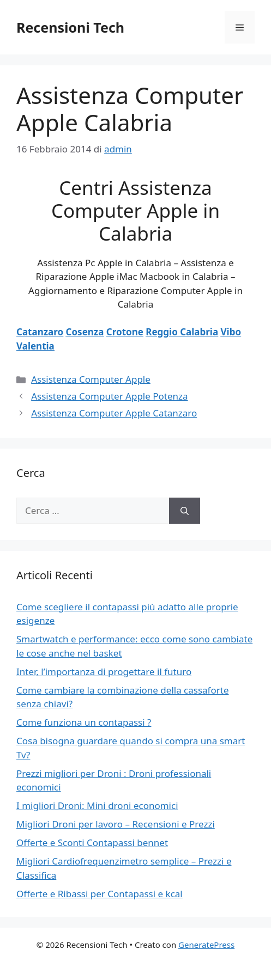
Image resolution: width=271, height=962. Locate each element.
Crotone (124, 332)
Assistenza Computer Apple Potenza (109, 396)
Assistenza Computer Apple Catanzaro (114, 413)
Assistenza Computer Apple (90, 379)
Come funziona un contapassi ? (83, 722)
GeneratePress (206, 944)
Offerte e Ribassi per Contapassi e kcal (99, 893)
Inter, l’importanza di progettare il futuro (103, 671)
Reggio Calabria (182, 332)
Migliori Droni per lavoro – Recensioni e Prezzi (115, 824)
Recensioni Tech (70, 27)
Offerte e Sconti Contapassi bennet (92, 842)
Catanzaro (39, 332)
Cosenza (85, 332)
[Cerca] (184, 511)
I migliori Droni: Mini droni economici (97, 805)
